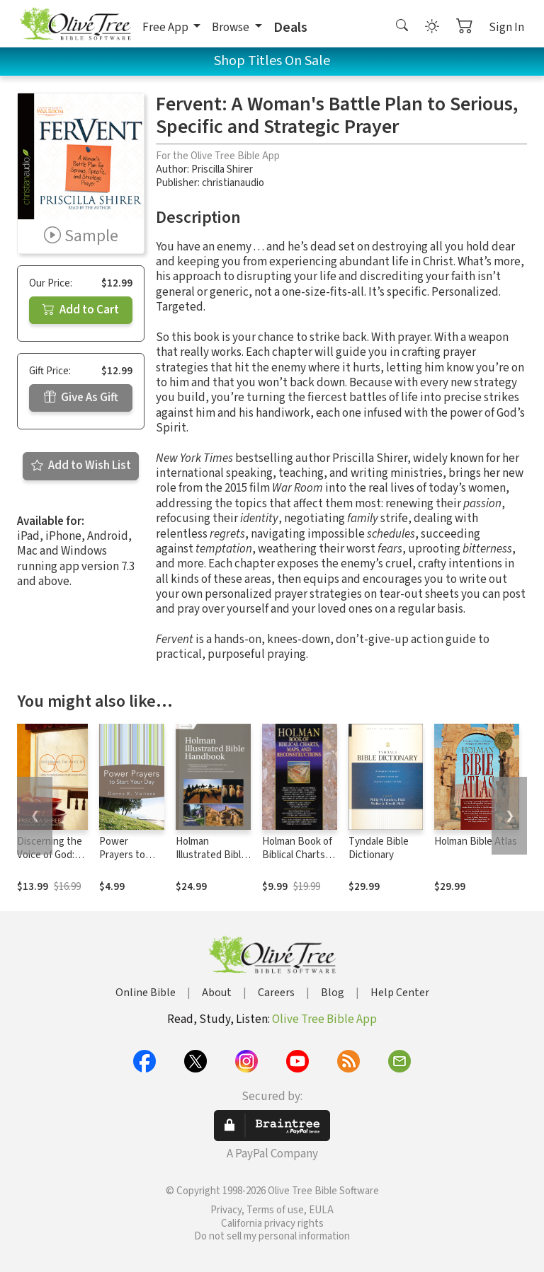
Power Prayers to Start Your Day (130, 855)
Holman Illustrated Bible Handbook (211, 855)
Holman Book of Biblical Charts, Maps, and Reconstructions (299, 861)
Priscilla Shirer (222, 169)
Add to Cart (80, 309)
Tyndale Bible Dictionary (378, 848)
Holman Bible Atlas (475, 841)
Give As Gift (81, 397)
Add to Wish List (81, 465)
